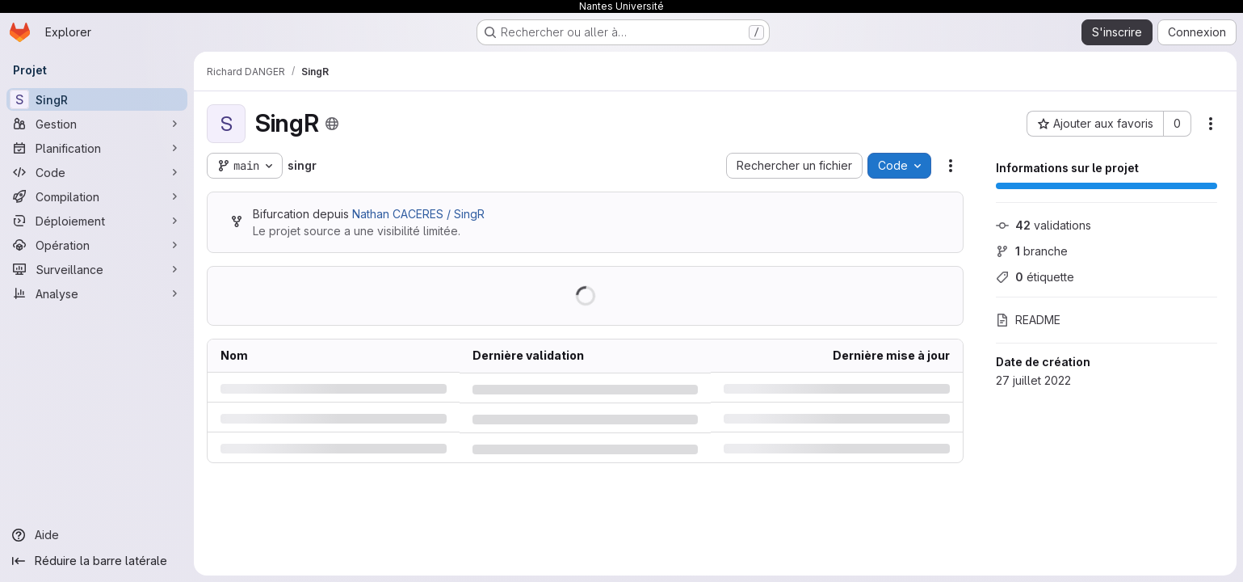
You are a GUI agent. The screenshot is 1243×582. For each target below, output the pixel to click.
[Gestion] (96, 123)
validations (1043, 225)
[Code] (96, 172)
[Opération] (96, 245)
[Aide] (96, 535)
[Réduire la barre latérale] (96, 561)
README (1028, 320)
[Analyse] (96, 293)
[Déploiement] (96, 220)
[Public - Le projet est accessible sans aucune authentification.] (331, 123)
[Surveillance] (96, 269)
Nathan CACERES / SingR (418, 214)
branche (1032, 251)
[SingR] (96, 99)
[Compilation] (96, 196)
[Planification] (96, 148)
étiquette (1035, 277)
